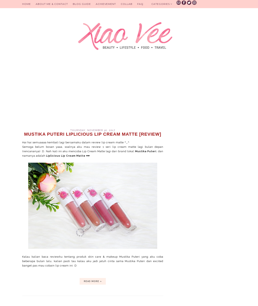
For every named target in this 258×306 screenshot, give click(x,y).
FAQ (140, 3)
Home (26, 3)
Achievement (106, 3)
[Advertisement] (92, 95)
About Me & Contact (52, 3)
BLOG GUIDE (82, 3)
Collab (126, 3)
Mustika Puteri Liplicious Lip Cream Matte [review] (92, 134)
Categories (161, 3)
